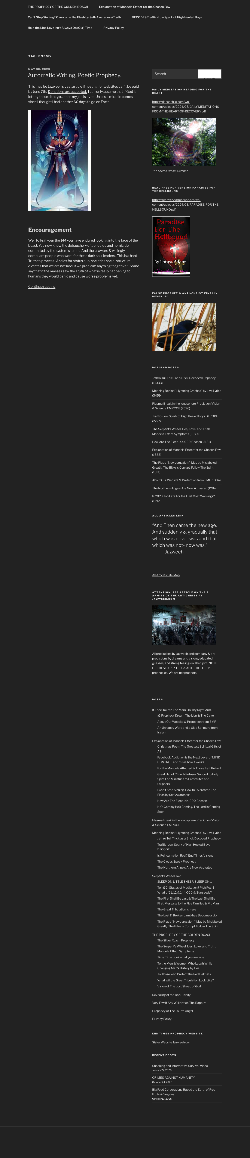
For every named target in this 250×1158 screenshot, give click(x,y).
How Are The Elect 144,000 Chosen (182, 800)
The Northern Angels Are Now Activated (184, 867)
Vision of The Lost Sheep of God (179, 986)
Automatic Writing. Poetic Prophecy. (74, 75)
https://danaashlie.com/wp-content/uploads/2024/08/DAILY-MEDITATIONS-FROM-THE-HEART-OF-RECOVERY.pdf (186, 106)
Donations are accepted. (67, 92)
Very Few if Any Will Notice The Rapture (179, 1003)
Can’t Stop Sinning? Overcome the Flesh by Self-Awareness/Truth (76, 17)
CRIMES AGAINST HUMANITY (173, 1077)
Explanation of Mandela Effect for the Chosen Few (134, 7)
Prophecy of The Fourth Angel (172, 1011)
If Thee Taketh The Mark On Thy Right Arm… (182, 710)
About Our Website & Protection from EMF (186, 721)
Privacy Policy (113, 28)
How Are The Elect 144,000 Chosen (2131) (181, 442)
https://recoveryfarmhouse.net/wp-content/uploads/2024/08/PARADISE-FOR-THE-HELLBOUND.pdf (186, 204)
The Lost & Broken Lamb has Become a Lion (187, 915)
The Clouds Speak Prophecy (176, 861)
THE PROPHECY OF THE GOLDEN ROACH (60, 7)
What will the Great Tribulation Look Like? (185, 980)
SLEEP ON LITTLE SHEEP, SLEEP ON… (184, 881)
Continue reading (41, 287)
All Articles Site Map (166, 575)
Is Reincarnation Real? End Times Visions (185, 855)
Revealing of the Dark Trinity (171, 995)
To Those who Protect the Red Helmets (184, 974)
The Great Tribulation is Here (176, 909)
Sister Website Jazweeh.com (172, 1042)
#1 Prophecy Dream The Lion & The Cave (185, 715)
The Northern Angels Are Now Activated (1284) (184, 488)
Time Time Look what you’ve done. (181, 957)
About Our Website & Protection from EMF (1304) (186, 480)
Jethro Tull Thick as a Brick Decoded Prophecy (189, 838)
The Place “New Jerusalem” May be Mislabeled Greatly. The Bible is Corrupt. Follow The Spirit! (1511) (184, 467)
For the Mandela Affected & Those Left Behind (189, 768)
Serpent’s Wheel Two (166, 876)
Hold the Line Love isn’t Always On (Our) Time (62, 28)
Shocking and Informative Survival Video (180, 1066)
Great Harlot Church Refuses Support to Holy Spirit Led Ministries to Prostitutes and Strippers (187, 779)
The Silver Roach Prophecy (175, 940)
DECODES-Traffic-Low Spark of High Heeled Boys (169, 17)
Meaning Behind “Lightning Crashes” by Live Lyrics (186, 833)
